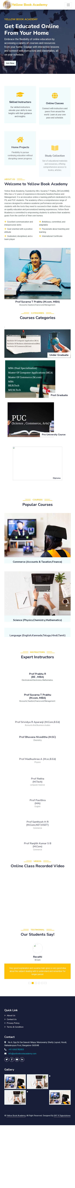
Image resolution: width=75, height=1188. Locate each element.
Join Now (10, 63)
